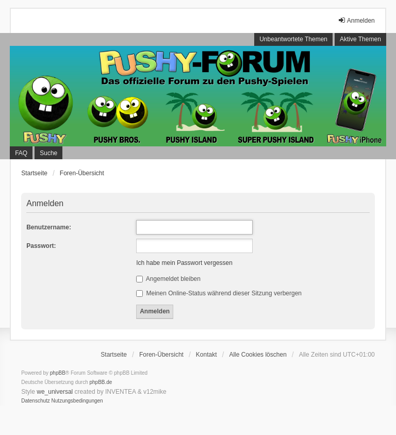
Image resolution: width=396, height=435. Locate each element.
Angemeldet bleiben (168, 278)
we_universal (55, 391)
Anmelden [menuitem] (356, 20)
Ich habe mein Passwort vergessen (184, 262)
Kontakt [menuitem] (206, 354)
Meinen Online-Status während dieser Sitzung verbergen (219, 293)
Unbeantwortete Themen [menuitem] (293, 39)
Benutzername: (48, 227)
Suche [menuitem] (48, 153)
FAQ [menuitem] (21, 153)
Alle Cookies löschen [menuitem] (257, 354)
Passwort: (41, 245)
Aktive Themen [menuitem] (360, 39)
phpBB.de (101, 382)
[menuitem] (35, 401)
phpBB (57, 373)
